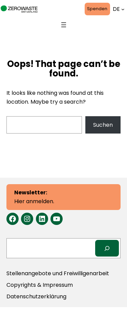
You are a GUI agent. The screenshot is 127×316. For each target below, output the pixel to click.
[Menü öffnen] (64, 25)
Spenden (97, 8)
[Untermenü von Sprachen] (123, 9)
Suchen (103, 125)
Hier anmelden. (34, 197)
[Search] (107, 248)
